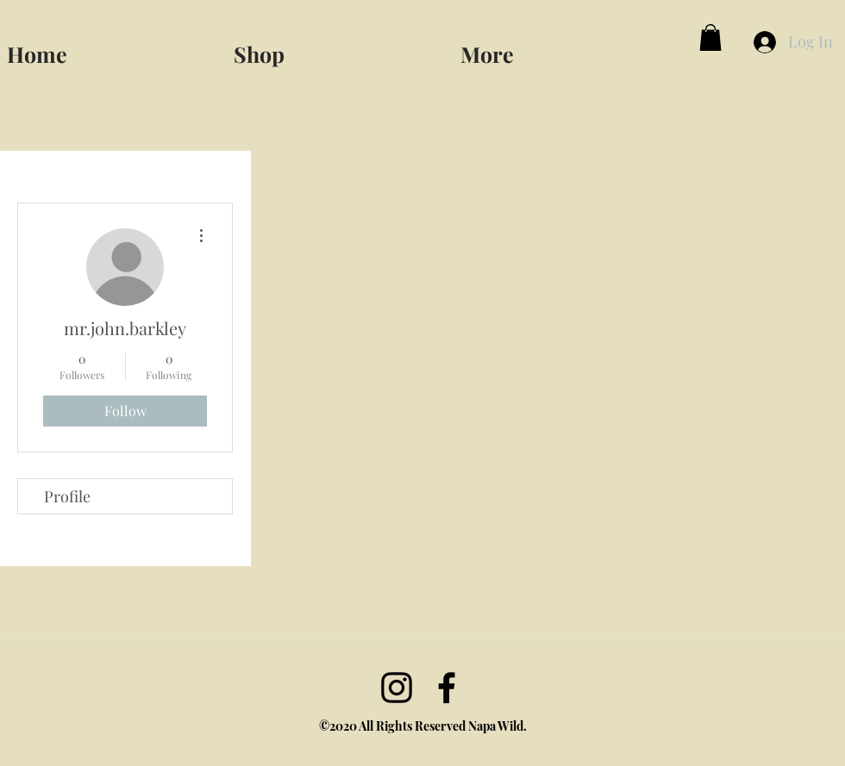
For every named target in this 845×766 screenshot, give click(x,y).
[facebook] (446, 687)
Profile (67, 496)
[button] (566, 46)
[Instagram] (396, 687)
